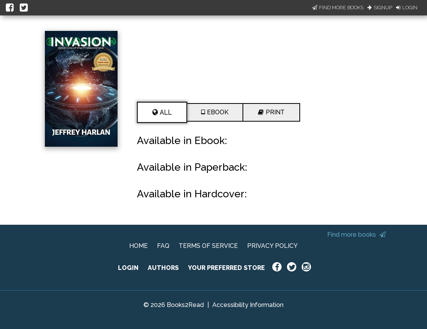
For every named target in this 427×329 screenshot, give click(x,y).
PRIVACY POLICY (272, 245)
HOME (138, 245)
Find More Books (338, 7)
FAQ (163, 245)
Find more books (356, 234)
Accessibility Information (248, 305)
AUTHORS (163, 267)
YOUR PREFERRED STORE (226, 267)
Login (406, 7)
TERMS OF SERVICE (208, 245)
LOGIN (128, 267)
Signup (379, 7)
